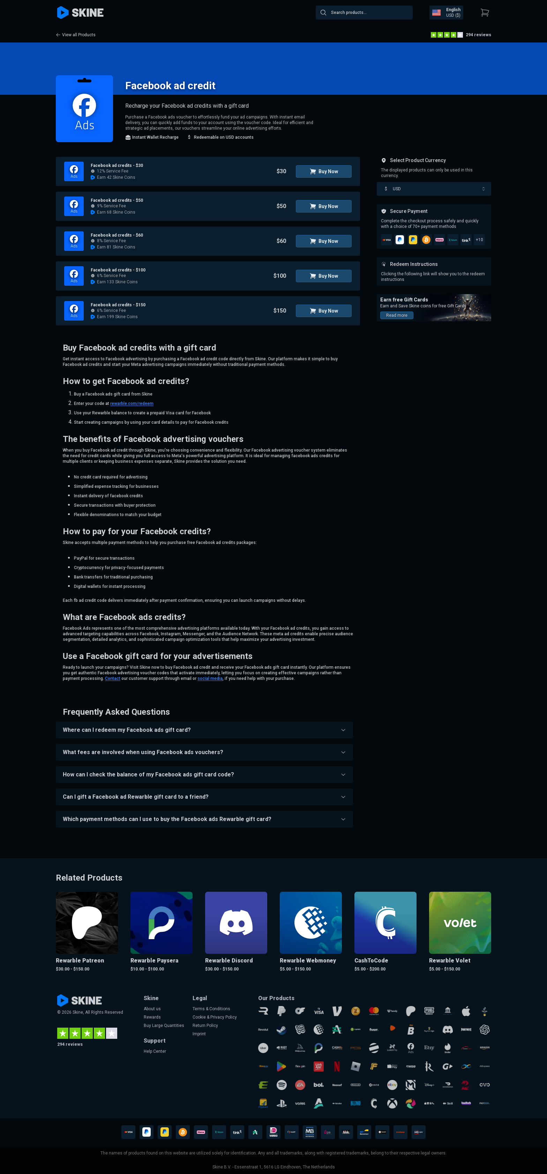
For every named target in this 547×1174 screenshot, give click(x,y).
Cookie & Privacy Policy (215, 1017)
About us (152, 1008)
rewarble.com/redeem (131, 403)
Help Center (155, 1051)
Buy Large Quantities (164, 1025)
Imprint (199, 1033)
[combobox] (364, 13)
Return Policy (205, 1025)
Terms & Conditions (211, 1008)
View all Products (76, 34)
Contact (112, 678)
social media (210, 678)
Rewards (152, 1017)
